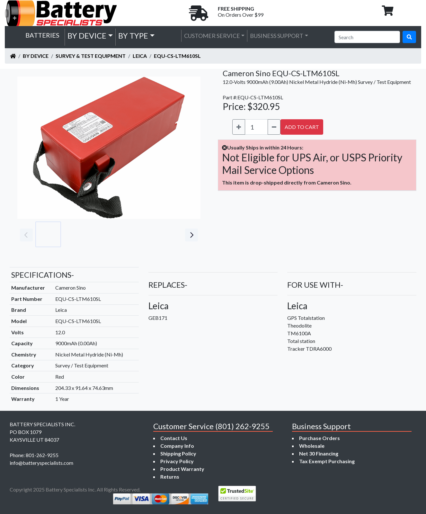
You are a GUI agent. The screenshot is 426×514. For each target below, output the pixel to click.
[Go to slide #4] (133, 234)
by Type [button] (133, 35)
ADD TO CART (302, 127)
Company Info (177, 446)
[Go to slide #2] (76, 234)
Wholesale (311, 446)
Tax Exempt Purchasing (327, 461)
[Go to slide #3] (105, 234)
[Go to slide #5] (161, 234)
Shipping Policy (178, 453)
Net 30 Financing (318, 453)
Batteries (42, 35)
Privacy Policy (177, 461)
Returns (169, 476)
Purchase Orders (319, 438)
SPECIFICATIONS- (42, 274)
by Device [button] (86, 35)
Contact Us (173, 438)
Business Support (276, 35)
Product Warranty (182, 469)
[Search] (367, 37)
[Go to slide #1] (48, 234)
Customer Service (212, 35)
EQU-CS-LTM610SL (177, 56)
